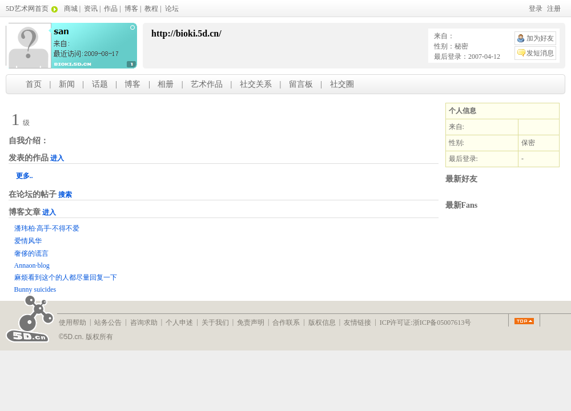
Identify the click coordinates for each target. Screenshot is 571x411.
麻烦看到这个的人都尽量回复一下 (65, 277)
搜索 (65, 195)
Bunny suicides (35, 289)
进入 (57, 158)
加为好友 (540, 38)
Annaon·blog (32, 265)
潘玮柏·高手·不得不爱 (46, 228)
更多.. (24, 176)
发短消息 (540, 53)
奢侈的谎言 (31, 253)
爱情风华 (28, 241)
